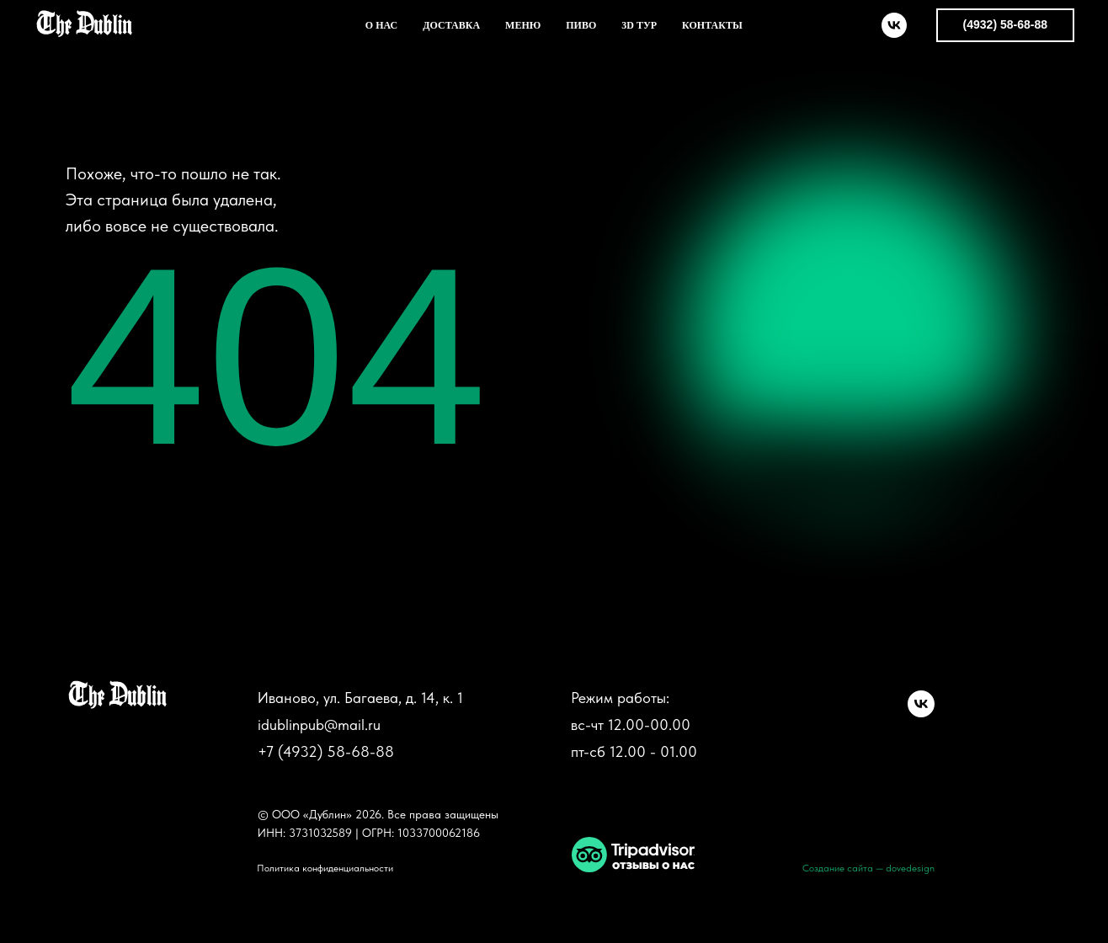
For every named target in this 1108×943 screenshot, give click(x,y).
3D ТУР (639, 25)
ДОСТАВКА (451, 25)
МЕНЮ (523, 25)
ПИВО (581, 25)
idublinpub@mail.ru (319, 724)
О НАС (381, 25)
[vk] (894, 25)
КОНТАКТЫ (712, 25)
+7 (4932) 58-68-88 (326, 751)
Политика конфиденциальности (325, 868)
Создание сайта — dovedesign (868, 868)
